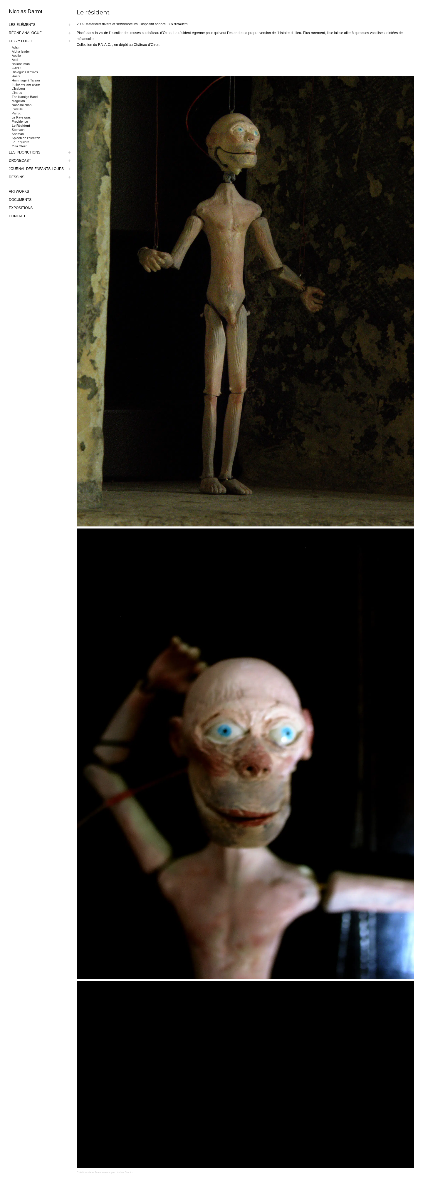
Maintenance (102, 1172)
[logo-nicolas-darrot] (42, 11)
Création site (84, 1172)
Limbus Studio (124, 1172)
